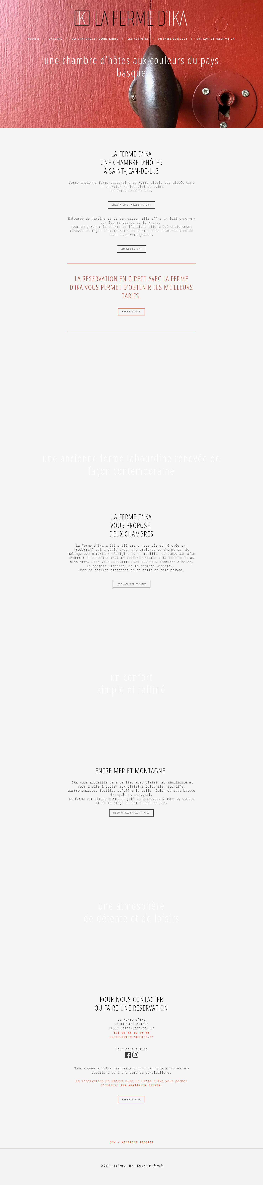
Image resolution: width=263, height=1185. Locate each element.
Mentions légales (137, 1142)
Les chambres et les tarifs (131, 584)
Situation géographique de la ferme (131, 205)
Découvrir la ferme (131, 249)
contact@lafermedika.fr (131, 1037)
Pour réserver (131, 311)
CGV (113, 1142)
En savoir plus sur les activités (131, 813)
